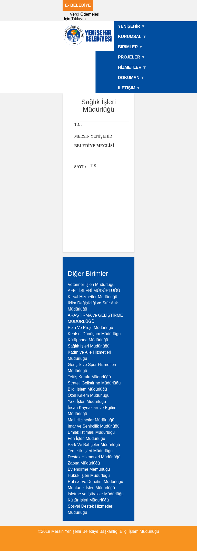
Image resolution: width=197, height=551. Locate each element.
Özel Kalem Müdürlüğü (89, 395)
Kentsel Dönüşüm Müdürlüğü (94, 334)
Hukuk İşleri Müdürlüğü (89, 475)
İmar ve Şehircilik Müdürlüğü (94, 426)
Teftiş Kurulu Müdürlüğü (89, 377)
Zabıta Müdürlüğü (84, 463)
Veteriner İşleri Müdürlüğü (91, 284)
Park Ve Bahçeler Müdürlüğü (94, 444)
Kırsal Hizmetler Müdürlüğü (92, 297)
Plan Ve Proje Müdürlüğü (90, 327)
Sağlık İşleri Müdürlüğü (89, 346)
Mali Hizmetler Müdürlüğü (91, 420)
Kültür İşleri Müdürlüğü (88, 500)
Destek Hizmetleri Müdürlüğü (94, 457)
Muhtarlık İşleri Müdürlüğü (91, 488)
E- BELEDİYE (78, 5)
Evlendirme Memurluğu (89, 469)
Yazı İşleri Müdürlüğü (87, 401)
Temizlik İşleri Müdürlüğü (90, 451)
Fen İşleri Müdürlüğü (86, 438)
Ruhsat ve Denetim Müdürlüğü (95, 481)
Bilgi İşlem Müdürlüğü (87, 389)
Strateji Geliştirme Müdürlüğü (94, 383)
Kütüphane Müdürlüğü (88, 340)
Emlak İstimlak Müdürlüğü (91, 432)
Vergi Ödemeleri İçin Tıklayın (81, 16)
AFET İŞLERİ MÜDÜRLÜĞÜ (94, 290)
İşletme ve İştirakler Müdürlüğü (96, 494)
